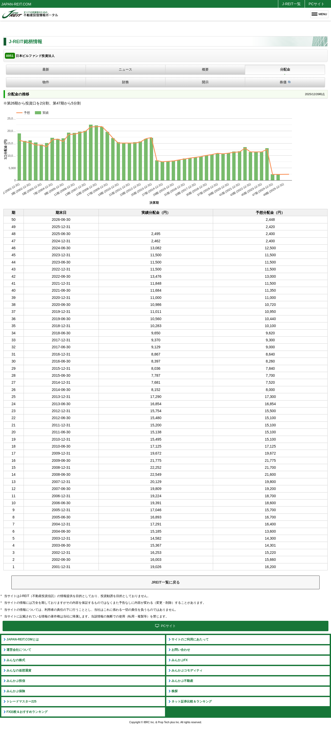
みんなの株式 (15, 660)
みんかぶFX (179, 660)
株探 (174, 691)
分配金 (285, 69)
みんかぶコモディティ (186, 670)
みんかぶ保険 (15, 691)
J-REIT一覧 (291, 4)
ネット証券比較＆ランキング (191, 701)
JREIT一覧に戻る (165, 582)
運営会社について (18, 650)
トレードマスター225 (21, 701)
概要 (205, 69)
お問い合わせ (180, 650)
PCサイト (317, 4)
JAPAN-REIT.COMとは (22, 639)
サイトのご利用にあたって (190, 639)
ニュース (125, 69)
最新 (45, 69)
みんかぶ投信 (15, 681)
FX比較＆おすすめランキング (27, 712)
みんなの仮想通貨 (18, 670)
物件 (45, 82)
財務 (125, 82)
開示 (205, 82)
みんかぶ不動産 (182, 681)
